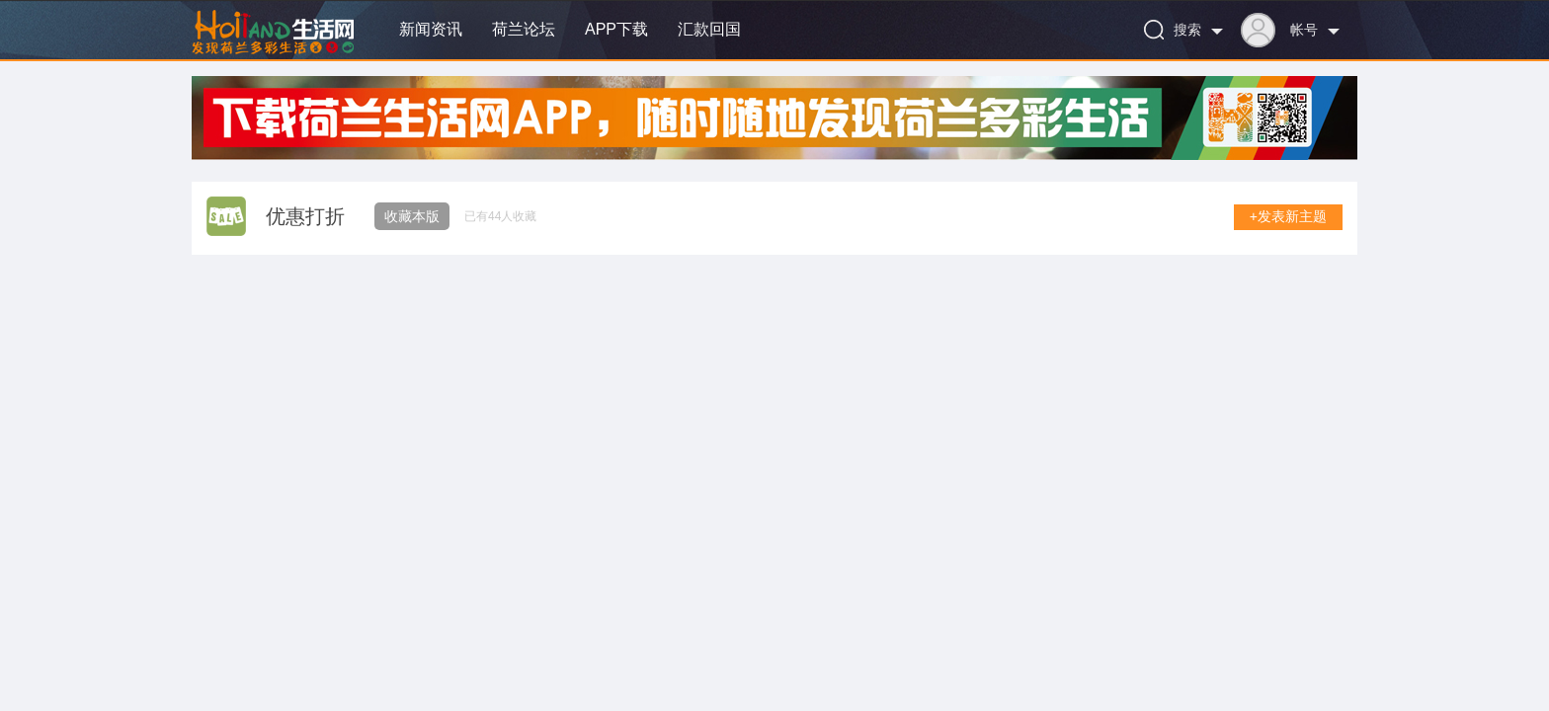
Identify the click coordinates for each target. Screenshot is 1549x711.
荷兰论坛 (523, 29)
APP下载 (616, 29)
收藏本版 (412, 216)
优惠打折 (305, 216)
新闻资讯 (430, 29)
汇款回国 (709, 29)
